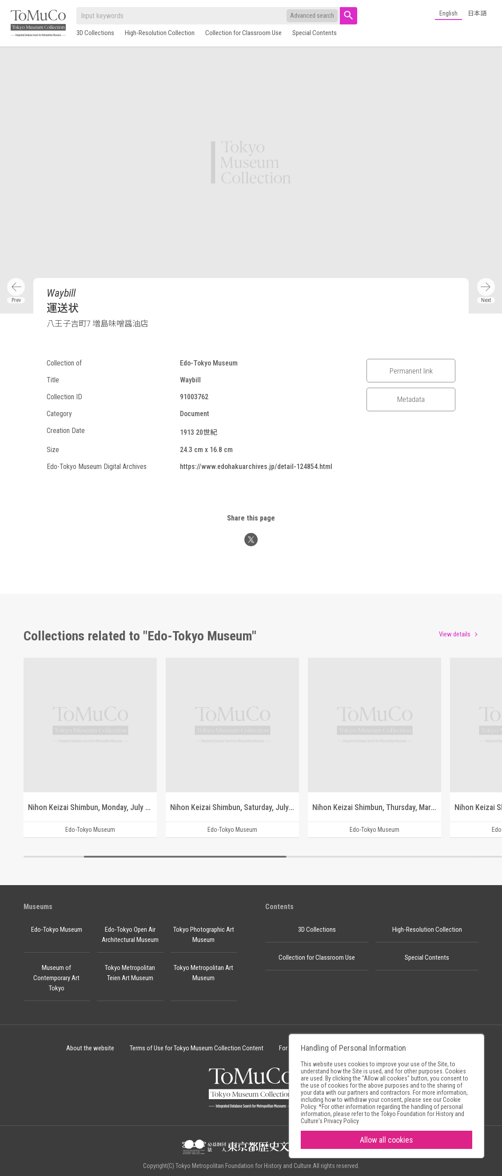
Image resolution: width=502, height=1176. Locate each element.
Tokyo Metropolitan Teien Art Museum (130, 973)
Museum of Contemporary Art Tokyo (56, 978)
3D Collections (95, 33)
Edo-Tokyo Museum (56, 930)
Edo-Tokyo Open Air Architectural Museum (130, 935)
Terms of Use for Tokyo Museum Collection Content (196, 1048)
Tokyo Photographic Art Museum (203, 935)
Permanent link (411, 370)
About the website (90, 1048)
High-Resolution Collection (160, 33)
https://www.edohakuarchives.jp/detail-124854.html (256, 466)
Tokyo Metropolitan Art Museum (203, 973)
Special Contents (314, 33)
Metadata (411, 399)
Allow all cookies (386, 1139)
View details (454, 634)
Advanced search (312, 16)
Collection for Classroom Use (243, 33)
